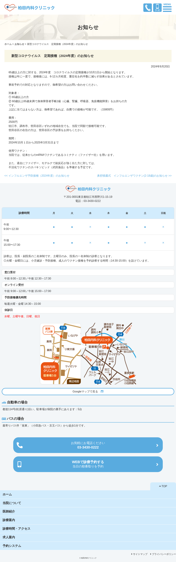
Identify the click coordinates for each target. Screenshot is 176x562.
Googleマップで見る (88, 391)
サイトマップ (139, 554)
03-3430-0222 (88, 445)
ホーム (7, 494)
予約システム (12, 546)
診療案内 (9, 520)
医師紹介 (9, 511)
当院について (12, 503)
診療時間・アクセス (16, 528)
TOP (163, 486)
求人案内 (9, 537)
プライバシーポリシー (163, 554)
